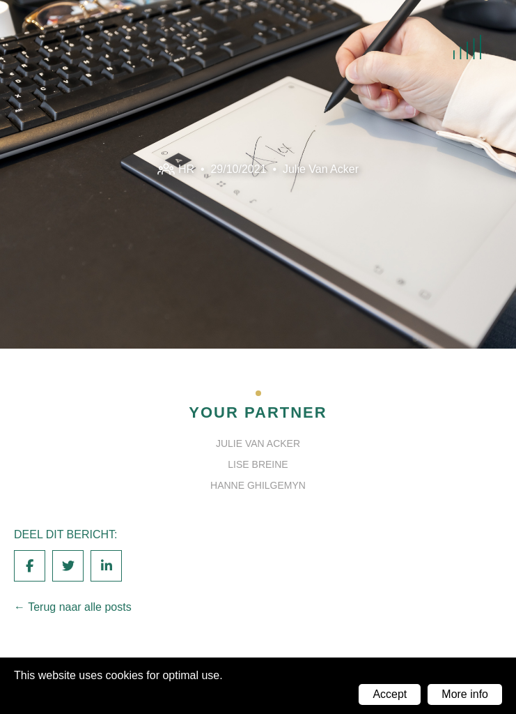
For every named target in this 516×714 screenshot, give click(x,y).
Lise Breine (258, 464)
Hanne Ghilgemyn (258, 485)
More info (464, 694)
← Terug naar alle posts (73, 607)
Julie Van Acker (321, 168)
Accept (390, 694)
